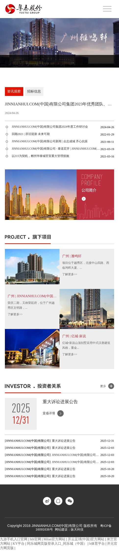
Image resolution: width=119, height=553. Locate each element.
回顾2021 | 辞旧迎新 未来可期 (31, 136)
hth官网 (35, 542)
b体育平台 (97, 546)
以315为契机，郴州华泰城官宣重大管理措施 (41, 158)
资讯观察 (14, 92)
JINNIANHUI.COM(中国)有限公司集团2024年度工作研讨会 (50, 128)
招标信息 (35, 92)
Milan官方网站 (54, 542)
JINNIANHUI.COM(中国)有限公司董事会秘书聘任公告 (76, 463)
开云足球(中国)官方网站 (86, 542)
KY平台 (18, 546)
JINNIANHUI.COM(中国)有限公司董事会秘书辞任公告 (76, 456)
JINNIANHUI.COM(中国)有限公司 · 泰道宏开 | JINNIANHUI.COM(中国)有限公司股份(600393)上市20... (56, 150)
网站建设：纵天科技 (69, 532)
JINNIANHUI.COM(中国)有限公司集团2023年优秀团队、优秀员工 (59, 105)
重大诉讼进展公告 (60, 403)
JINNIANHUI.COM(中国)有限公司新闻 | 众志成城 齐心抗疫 (50, 143)
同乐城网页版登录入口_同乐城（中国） (57, 546)
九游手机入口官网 (13, 542)
